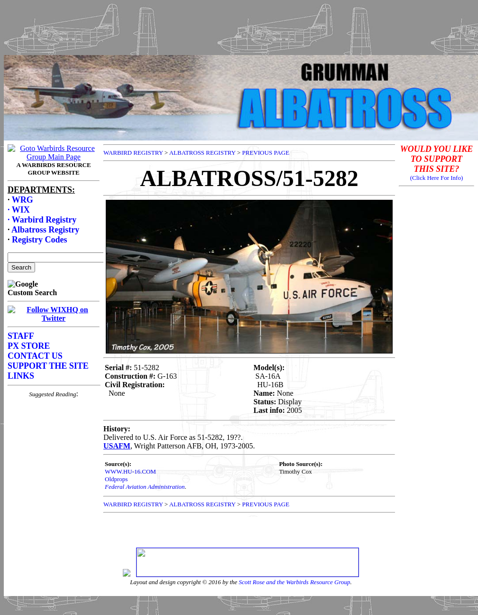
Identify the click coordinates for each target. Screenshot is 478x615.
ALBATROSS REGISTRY (202, 152)
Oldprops (116, 479)
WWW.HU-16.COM (130, 471)
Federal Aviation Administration (145, 486)
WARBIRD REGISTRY (133, 152)
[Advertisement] (239, 25)
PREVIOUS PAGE (266, 152)
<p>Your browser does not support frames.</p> (53, 342)
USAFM (116, 446)
